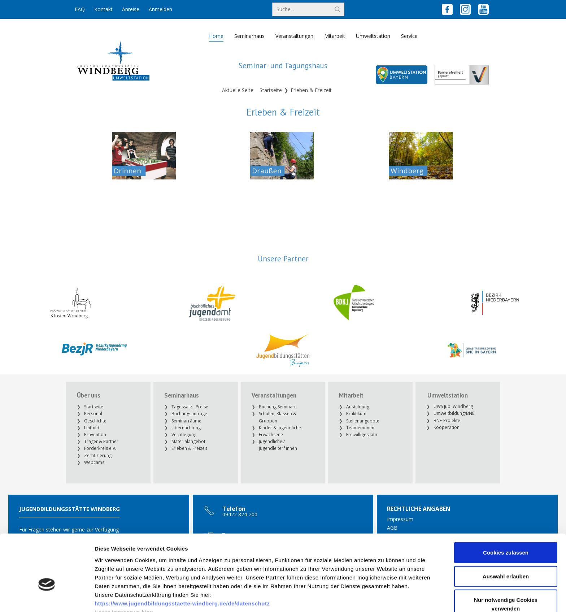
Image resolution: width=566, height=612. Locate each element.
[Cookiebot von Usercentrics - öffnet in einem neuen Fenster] (46, 598)
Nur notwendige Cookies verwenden (505, 559)
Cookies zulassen (505, 507)
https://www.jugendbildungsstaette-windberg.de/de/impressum (181, 575)
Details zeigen (384, 598)
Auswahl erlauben (506, 531)
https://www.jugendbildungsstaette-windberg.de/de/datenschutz (182, 558)
